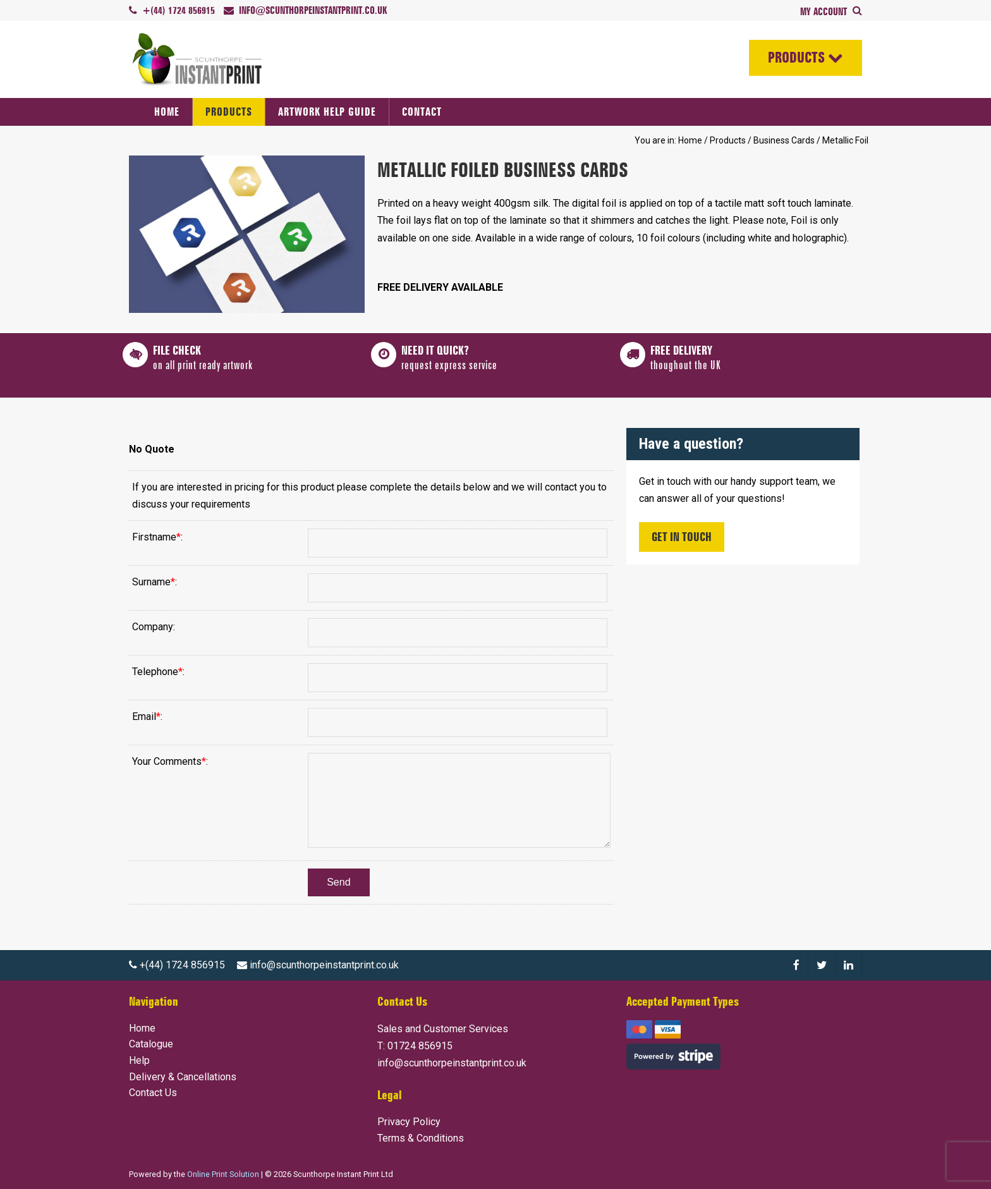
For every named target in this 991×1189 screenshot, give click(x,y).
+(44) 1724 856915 (177, 965)
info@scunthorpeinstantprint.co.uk (318, 965)
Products (796, 58)
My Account (824, 11)
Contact (422, 111)
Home (166, 111)
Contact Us (153, 1093)
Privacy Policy (409, 1122)
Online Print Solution (223, 1174)
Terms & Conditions (420, 1138)
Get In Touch (682, 537)
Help (139, 1060)
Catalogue (151, 1044)
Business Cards (784, 140)
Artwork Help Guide (327, 111)
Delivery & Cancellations (182, 1077)
